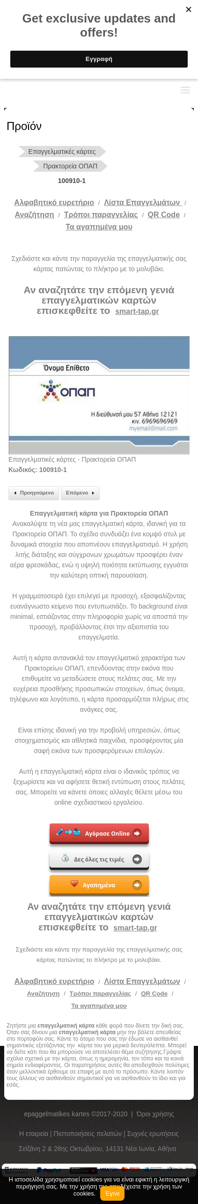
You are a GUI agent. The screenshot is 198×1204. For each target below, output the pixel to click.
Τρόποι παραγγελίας (100, 993)
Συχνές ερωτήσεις (153, 1133)
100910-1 (72, 180)
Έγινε (112, 1193)
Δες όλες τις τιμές (93, 858)
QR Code (164, 215)
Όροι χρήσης (155, 1114)
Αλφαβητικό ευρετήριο (54, 202)
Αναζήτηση (34, 215)
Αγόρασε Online (93, 833)
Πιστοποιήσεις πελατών (89, 1133)
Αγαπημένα (93, 884)
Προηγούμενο (32, 493)
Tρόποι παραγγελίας (101, 215)
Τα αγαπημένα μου (99, 227)
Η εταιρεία (34, 1133)
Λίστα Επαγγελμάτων (143, 202)
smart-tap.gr (137, 311)
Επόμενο (81, 493)
